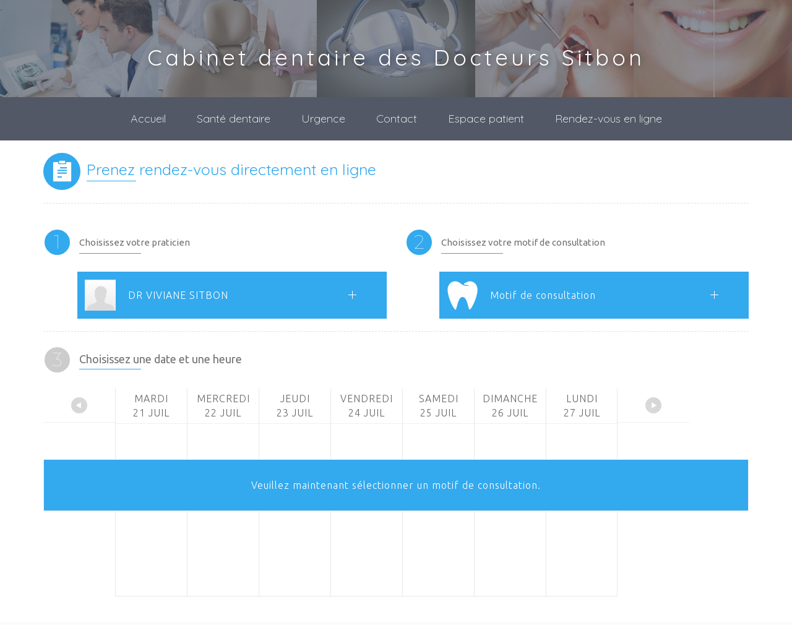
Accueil (148, 118)
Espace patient (486, 118)
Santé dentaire (233, 118)
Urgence (323, 118)
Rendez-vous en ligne (608, 118)
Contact (396, 118)
